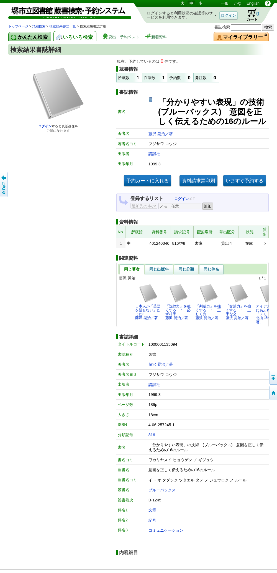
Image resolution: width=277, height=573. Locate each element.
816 (151, 435)
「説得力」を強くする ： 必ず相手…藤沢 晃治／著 (178, 302)
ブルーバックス (162, 490)
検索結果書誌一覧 (62, 26)
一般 (225, 3)
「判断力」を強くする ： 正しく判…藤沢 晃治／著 (208, 302)
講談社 (154, 154)
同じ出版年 (159, 269)
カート (250, 15)
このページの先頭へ (273, 378)
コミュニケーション (165, 530)
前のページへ (4, 184)
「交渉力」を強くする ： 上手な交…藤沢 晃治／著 (238, 302)
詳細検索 (38, 26)
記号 (152, 520)
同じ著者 (132, 269)
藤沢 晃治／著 (160, 134)
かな (238, 3)
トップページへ (273, 393)
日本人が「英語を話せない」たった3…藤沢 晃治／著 (147, 302)
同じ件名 (211, 269)
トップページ (18, 26)
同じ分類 (186, 269)
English (253, 3)
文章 (152, 510)
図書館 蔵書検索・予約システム (66, 12)
